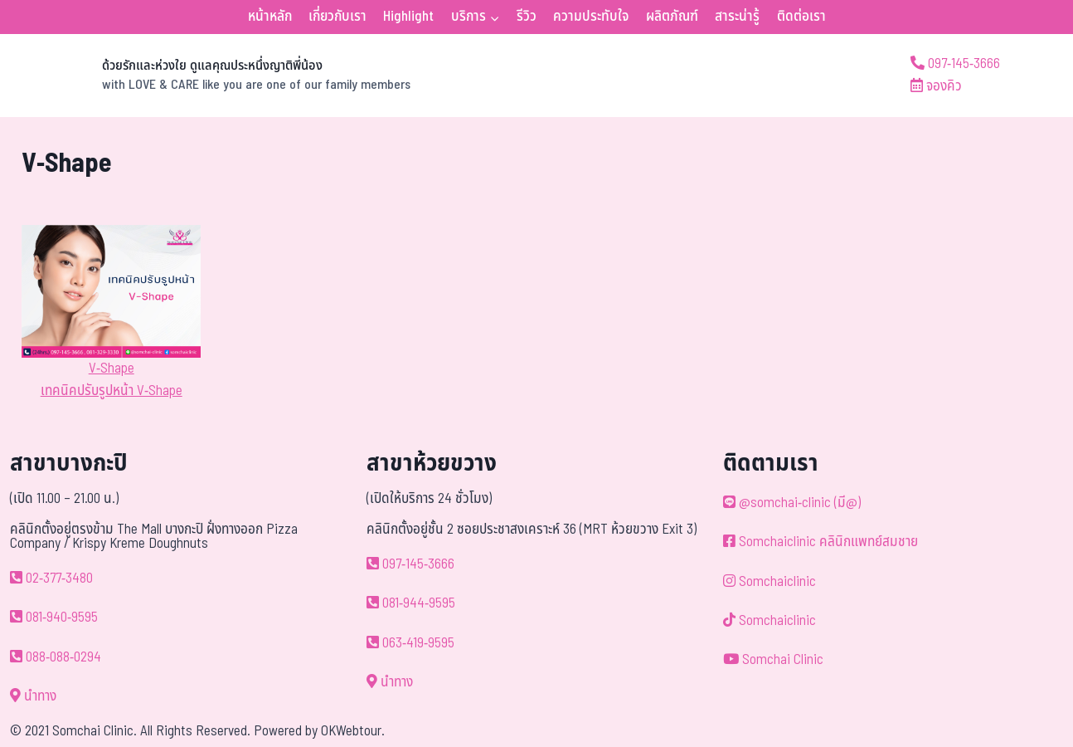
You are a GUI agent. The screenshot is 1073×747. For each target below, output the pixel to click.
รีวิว (526, 16)
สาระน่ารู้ (737, 16)
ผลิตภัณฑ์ (672, 16)
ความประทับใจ (591, 16)
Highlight (408, 16)
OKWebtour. (353, 731)
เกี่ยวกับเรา (337, 16)
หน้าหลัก (270, 16)
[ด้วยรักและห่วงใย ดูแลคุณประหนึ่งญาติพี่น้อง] (216, 75)
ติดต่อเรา (801, 16)
